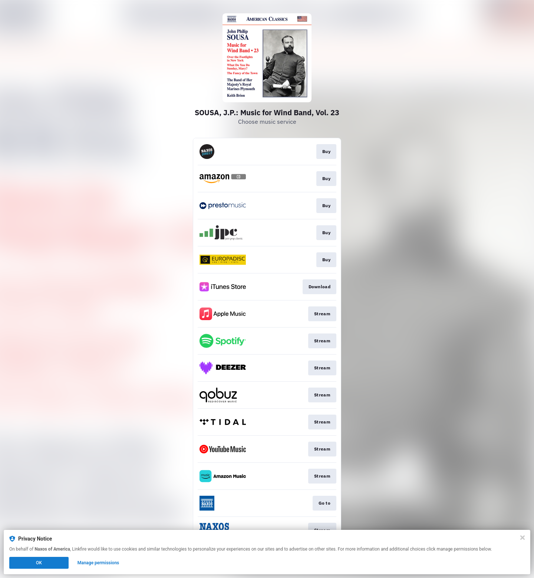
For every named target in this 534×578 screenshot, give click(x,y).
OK (39, 562)
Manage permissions (98, 562)
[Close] (522, 538)
